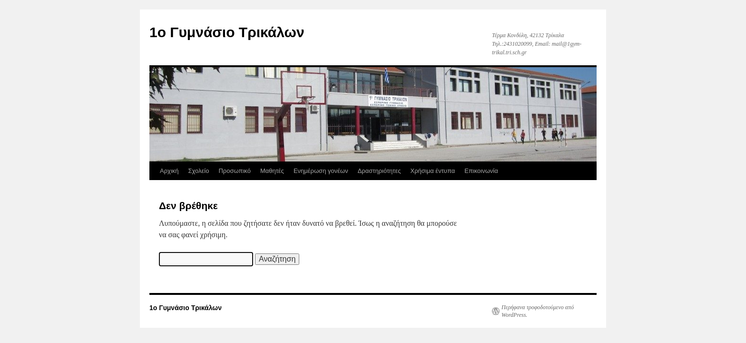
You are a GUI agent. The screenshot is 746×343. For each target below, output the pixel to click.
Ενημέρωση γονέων (321, 170)
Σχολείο (198, 170)
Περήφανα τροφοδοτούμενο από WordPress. (537, 311)
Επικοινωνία (481, 170)
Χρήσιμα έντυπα (433, 170)
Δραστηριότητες (379, 170)
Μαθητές (272, 170)
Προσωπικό (234, 170)
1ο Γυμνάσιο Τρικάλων (226, 32)
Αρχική (169, 170)
